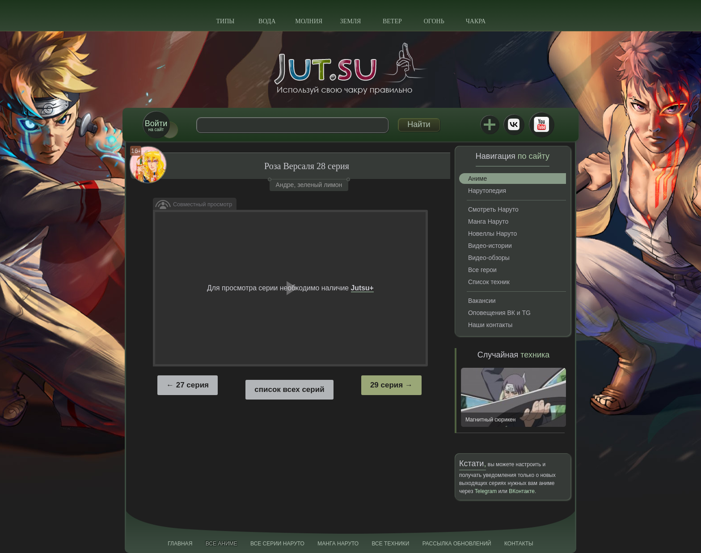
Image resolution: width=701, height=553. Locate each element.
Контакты (518, 543)
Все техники (390, 543)
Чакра (476, 21)
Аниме (477, 178)
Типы (225, 21)
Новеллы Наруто (492, 233)
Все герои (482, 269)
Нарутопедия (487, 190)
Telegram (486, 491)
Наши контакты (490, 324)
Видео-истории (490, 245)
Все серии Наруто (277, 543)
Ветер (392, 21)
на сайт (156, 125)
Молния (308, 21)
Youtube (541, 124)
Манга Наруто (488, 221)
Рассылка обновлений (456, 543)
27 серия (192, 385)
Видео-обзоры (489, 257)
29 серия (386, 385)
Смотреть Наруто (493, 209)
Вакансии (482, 300)
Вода (266, 21)
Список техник (489, 281)
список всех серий (289, 389)
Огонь (434, 21)
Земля (350, 21)
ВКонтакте (513, 124)
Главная (180, 543)
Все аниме (221, 543)
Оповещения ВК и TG (499, 312)
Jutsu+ (489, 124)
